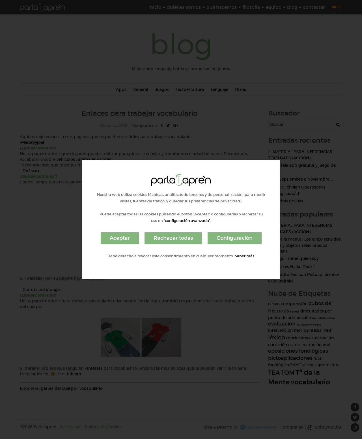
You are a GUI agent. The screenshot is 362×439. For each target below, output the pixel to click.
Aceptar (120, 238)
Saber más (244, 256)
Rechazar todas (173, 238)
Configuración (235, 238)
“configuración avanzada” (187, 220)
